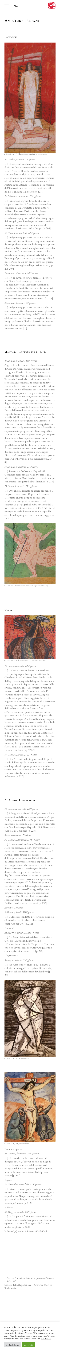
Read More (46, 1338)
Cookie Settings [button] (12, 1344)
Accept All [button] (28, 1344)
